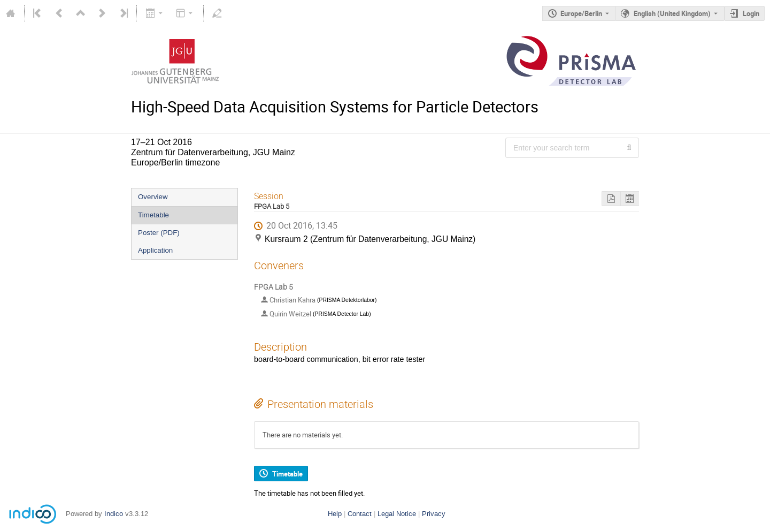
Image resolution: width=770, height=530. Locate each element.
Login (751, 13)
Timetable (153, 215)
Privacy (433, 513)
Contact (360, 513)
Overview (153, 197)
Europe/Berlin (581, 13)
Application (155, 250)
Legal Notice (397, 513)
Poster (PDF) (159, 233)
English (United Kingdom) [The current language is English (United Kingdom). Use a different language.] (672, 13)
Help (335, 513)
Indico (113, 513)
